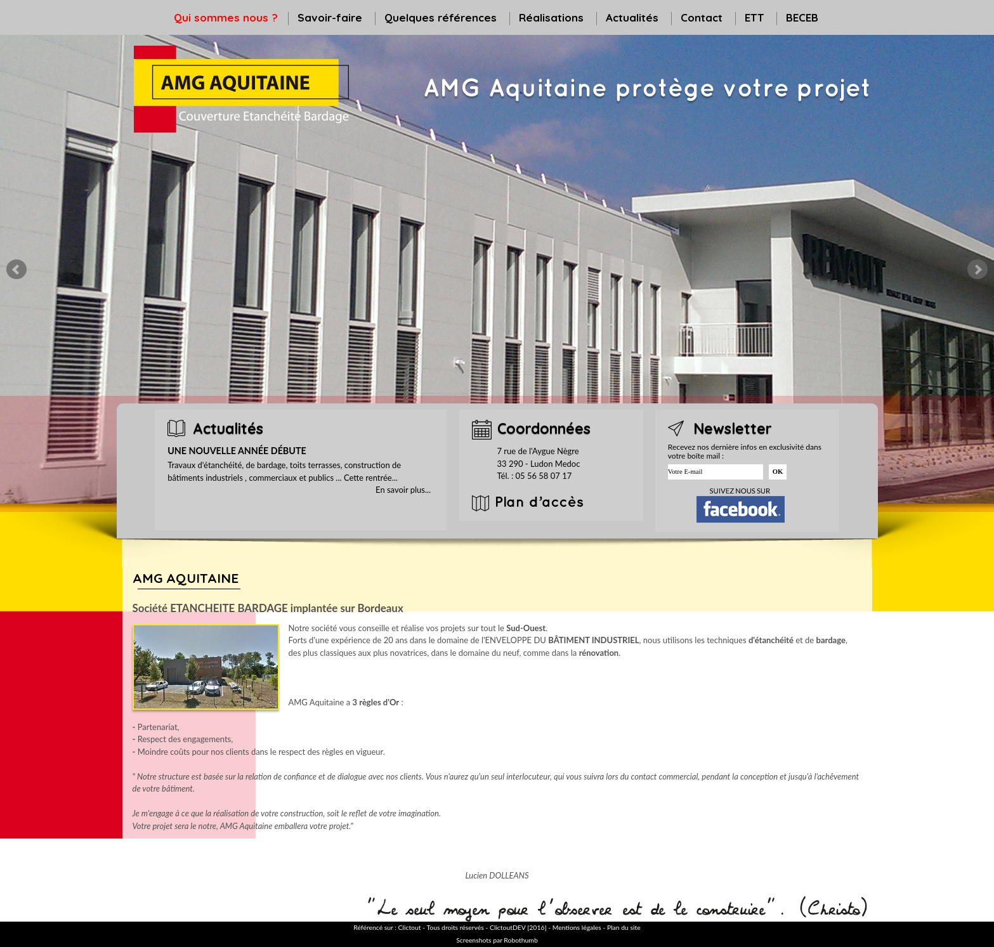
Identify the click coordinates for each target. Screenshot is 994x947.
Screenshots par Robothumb (496, 940)
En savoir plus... (403, 490)
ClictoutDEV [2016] (518, 927)
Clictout (409, 927)
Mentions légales (577, 927)
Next (977, 269)
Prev (16, 269)
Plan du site (624, 927)
